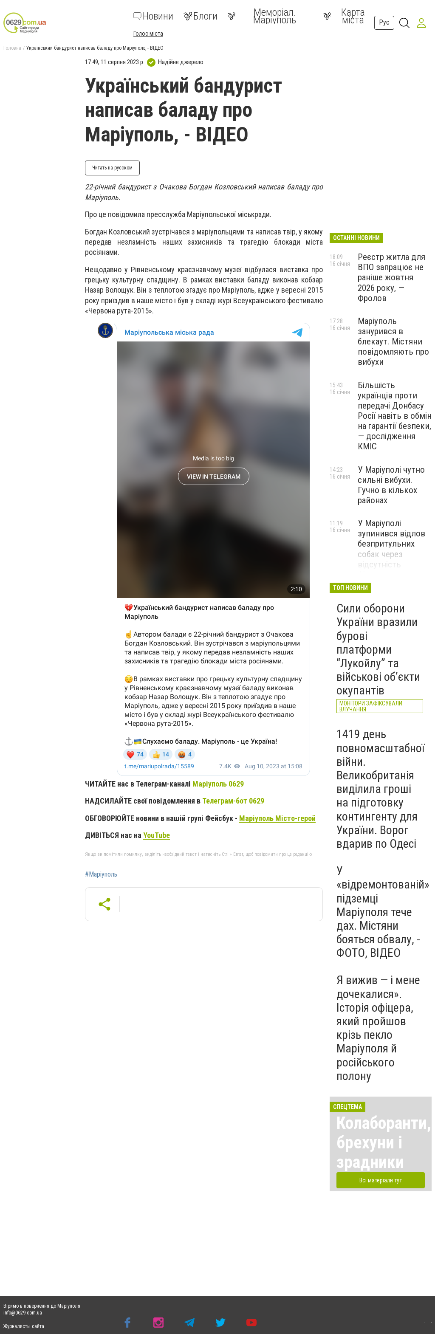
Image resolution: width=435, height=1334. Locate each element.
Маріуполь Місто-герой (277, 818)
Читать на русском (112, 168)
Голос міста (148, 33)
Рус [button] (384, 22)
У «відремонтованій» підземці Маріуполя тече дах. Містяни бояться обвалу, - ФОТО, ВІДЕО (382, 912)
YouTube (156, 835)
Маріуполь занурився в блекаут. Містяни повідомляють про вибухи (393, 341)
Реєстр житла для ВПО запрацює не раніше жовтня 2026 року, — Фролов (391, 277)
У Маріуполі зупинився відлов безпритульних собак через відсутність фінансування (391, 549)
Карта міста (344, 16)
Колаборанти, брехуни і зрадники (383, 1142)
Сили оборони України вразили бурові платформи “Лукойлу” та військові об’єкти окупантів (378, 649)
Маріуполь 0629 (218, 783)
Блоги (201, 16)
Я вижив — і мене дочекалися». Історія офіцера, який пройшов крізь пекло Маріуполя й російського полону (378, 1028)
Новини (153, 16)
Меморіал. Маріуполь (262, 16)
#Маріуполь (101, 874)
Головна (12, 48)
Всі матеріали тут (380, 1180)
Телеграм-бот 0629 (233, 800)
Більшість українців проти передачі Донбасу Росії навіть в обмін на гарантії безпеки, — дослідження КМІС (395, 416)
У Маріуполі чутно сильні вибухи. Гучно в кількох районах (391, 485)
